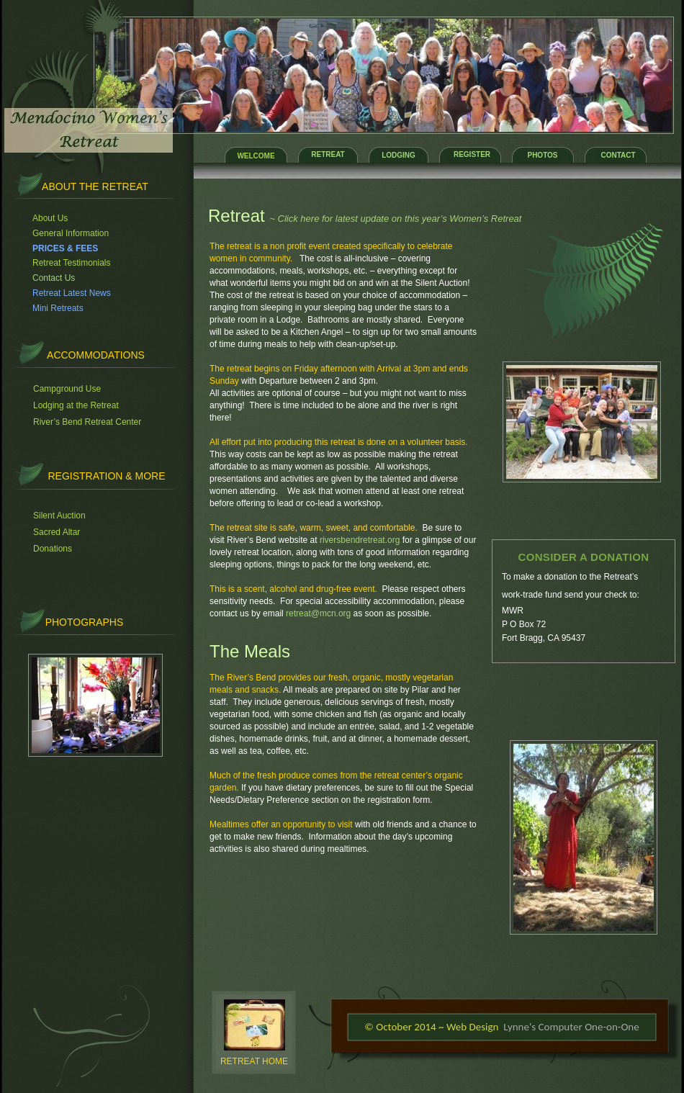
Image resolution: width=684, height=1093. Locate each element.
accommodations (96, 355)
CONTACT (617, 155)
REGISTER (472, 154)
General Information (70, 233)
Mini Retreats (58, 308)
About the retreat (95, 186)
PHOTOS (542, 155)
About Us (50, 218)
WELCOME (255, 156)
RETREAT (327, 154)
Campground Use (67, 389)
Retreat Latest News (71, 293)
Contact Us (53, 278)
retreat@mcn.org (318, 613)
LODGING (398, 155)
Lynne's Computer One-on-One (571, 1026)
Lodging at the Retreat (76, 405)
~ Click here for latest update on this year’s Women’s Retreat (395, 218)
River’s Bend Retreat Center (87, 422)
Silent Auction (59, 515)
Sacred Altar (56, 532)
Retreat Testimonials (71, 263)
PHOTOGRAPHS (84, 622)
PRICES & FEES (65, 248)
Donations (52, 549)
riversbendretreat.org (360, 540)
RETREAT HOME (254, 1061)
